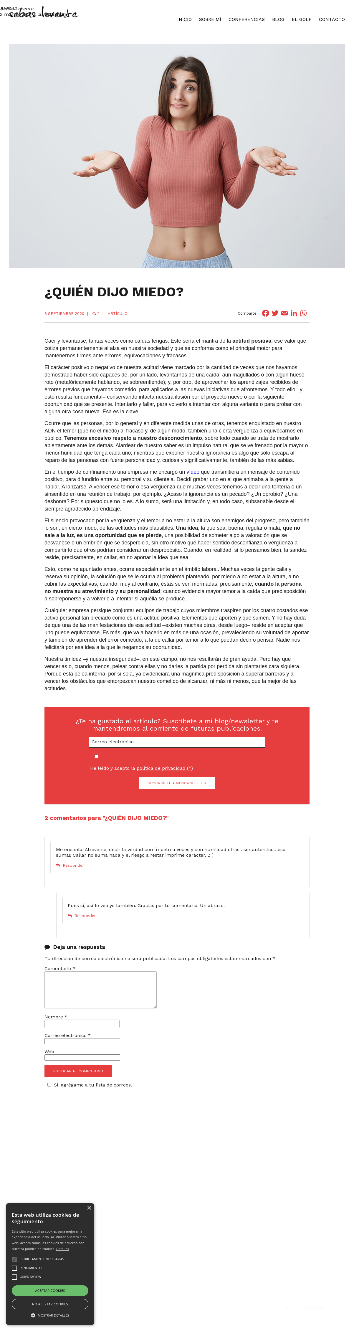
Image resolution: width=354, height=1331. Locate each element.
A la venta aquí (305, 1287)
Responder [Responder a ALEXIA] (73, 865)
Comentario (59, 968)
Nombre (55, 1024)
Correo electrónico (67, 1042)
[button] (50, 1314)
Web (49, 1058)
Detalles (62, 1248)
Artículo (118, 313)
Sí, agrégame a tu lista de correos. (89, 1092)
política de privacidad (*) (165, 768)
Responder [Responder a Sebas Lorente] (85, 915)
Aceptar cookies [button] (50, 1290)
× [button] (89, 1208)
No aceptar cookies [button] (50, 1304)
